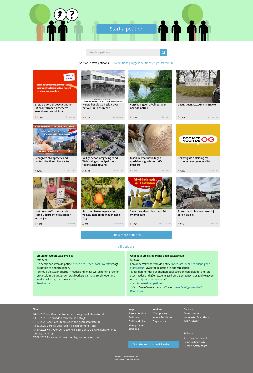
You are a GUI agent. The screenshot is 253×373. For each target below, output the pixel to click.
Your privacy (160, 313)
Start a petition (126, 28)
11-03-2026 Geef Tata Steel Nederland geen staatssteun (66, 322)
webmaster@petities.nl (196, 317)
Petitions (133, 317)
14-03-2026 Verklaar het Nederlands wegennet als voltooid (68, 314)
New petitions (119, 63)
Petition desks (136, 321)
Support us (159, 321)
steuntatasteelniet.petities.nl (147, 283)
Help (131, 309)
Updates (158, 309)
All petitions (126, 246)
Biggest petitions (141, 63)
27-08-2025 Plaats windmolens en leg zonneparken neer (67, 337)
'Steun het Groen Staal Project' (91, 264)
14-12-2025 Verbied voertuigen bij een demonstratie (64, 326)
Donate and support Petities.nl (153, 344)
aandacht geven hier (187, 287)
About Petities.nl (162, 317)
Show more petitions (126, 235)
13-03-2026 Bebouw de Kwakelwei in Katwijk (59, 318)
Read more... (44, 283)
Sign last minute (164, 63)
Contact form (191, 313)
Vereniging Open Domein (126, 359)
